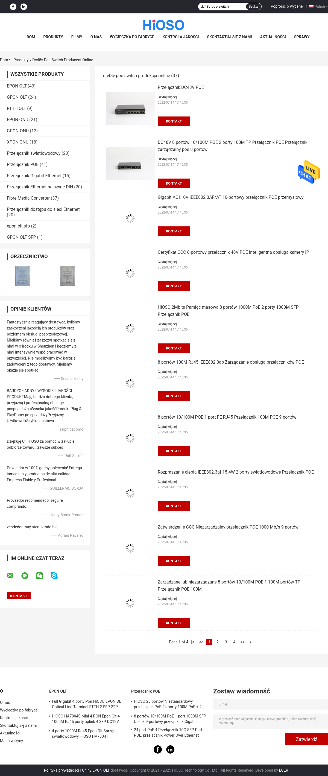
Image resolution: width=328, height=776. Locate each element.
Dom (31, 37)
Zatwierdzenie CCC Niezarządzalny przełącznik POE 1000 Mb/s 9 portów (228, 527)
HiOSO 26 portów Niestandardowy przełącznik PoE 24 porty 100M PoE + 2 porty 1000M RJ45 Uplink (168, 705)
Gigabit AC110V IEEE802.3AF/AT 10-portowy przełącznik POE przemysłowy (231, 197)
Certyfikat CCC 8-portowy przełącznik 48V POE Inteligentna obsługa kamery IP (233, 252)
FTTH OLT (16, 108)
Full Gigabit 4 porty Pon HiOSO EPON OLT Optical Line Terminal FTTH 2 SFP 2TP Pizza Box (87, 705)
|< (192, 642)
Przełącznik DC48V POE (181, 87)
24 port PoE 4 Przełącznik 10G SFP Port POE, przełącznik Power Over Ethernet (168, 732)
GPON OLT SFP (21, 237)
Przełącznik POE (23, 164)
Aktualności (273, 37)
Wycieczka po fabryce (132, 37)
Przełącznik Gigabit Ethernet (34, 175)
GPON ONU (18, 130)
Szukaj (254, 6)
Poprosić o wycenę (287, 6)
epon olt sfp (18, 226)
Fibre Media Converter (28, 198)
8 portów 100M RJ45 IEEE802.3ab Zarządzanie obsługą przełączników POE (231, 362)
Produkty (53, 37)
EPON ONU (17, 119)
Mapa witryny (11, 741)
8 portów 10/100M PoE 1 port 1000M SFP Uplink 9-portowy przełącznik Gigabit (170, 719)
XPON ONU (17, 142)
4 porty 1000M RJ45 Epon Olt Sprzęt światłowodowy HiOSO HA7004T (83, 734)
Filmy (76, 37)
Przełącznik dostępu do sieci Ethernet (43, 209)
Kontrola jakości (180, 37)
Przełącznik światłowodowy (33, 153)
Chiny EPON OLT (96, 770)
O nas (96, 37)
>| (251, 642)
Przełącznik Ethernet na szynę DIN (40, 186)
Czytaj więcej (167, 97)
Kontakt (174, 121)
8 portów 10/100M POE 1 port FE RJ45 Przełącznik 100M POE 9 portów (227, 417)
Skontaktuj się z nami (229, 37)
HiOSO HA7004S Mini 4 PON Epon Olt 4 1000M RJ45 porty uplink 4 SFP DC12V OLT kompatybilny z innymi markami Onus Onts (88, 719)
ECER (283, 770)
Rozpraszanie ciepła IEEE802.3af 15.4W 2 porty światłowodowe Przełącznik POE (236, 472)
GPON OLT (17, 97)
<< (201, 642)
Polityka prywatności (61, 770)
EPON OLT (17, 86)
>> (243, 642)
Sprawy (302, 37)
